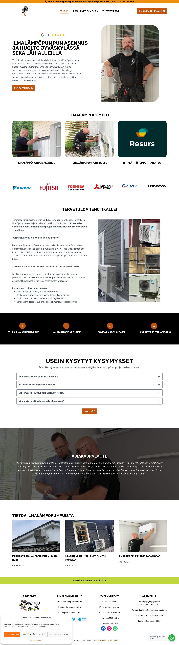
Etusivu (64, 11)
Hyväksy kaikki (12, 634)
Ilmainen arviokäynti (152, 11)
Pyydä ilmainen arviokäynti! (89, 580)
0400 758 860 (126, 1)
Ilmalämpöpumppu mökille (149, 620)
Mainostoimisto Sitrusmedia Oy (106, 640)
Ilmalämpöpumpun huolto (69, 606)
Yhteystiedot (110, 11)
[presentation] (36, 536)
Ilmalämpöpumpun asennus (70, 601)
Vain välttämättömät (34, 634)
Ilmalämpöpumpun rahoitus (70, 612)
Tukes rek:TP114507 (109, 623)
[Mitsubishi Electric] (103, 186)
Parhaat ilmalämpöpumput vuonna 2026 (149, 609)
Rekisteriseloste (35, 640)
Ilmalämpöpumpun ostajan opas (141, 555)
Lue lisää (18, 565)
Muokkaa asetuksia (58, 634)
